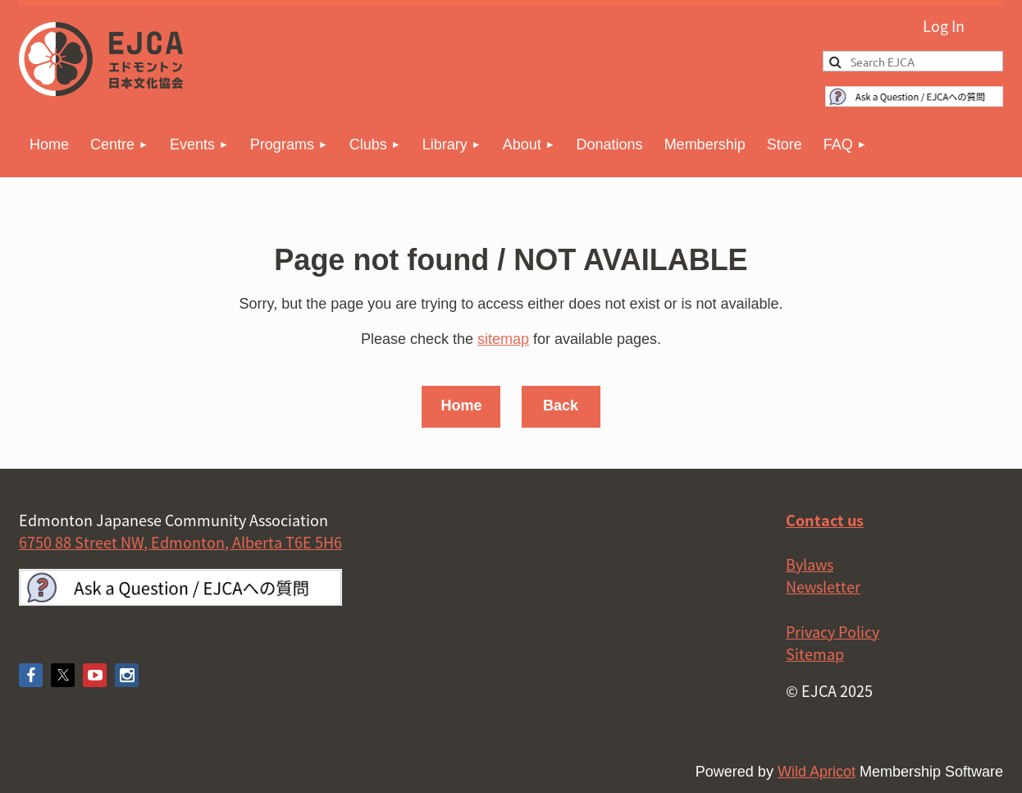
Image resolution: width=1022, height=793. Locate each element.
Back (560, 405)
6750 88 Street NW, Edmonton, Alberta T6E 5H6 (180, 542)
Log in (941, 24)
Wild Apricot (816, 771)
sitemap (503, 339)
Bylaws (809, 564)
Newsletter (823, 586)
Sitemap (815, 654)
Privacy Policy (832, 632)
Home (460, 405)
